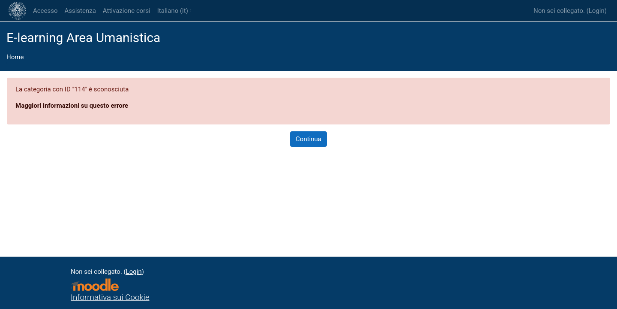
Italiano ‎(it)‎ (172, 11)
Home (15, 57)
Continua (308, 139)
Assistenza (80, 11)
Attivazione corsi (126, 11)
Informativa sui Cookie (110, 297)
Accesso (45, 11)
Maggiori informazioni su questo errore (71, 105)
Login (597, 11)
